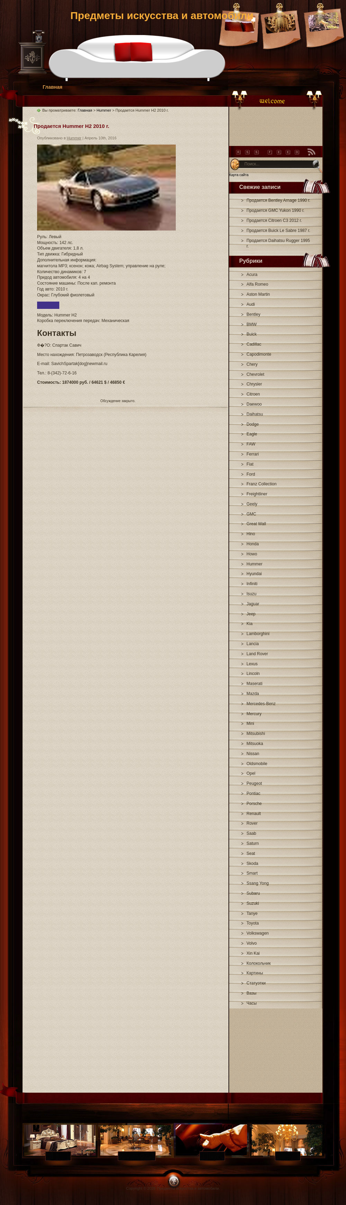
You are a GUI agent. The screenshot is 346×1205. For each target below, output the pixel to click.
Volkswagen (257, 933)
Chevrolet (255, 374)
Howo (251, 554)
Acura (251, 274)
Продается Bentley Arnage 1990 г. (278, 200)
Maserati (254, 683)
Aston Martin (258, 294)
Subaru (253, 893)
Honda (252, 543)
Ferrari (252, 454)
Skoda (252, 863)
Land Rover (257, 653)
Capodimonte (258, 354)
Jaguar (252, 603)
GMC (251, 514)
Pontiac (253, 793)
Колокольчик (258, 963)
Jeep (251, 614)
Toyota (252, 923)
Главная (52, 87)
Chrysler (254, 384)
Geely (251, 504)
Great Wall (256, 523)
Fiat (249, 464)
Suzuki (252, 903)
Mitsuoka (254, 743)
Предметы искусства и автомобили (161, 15)
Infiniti (251, 583)
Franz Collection (261, 484)
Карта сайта (239, 175)
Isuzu (251, 593)
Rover (252, 823)
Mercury (253, 713)
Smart (252, 873)
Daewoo (254, 404)
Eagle (251, 434)
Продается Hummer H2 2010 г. (71, 126)
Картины (254, 973)
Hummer (254, 564)
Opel (250, 773)
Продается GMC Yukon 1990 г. (275, 210)
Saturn (252, 843)
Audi (250, 304)
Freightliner (256, 494)
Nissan (252, 753)
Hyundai (254, 573)
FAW (251, 444)
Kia (249, 623)
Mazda (252, 693)
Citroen (253, 394)
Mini (250, 723)
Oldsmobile (256, 763)
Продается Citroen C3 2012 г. (274, 220)
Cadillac (253, 344)
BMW (251, 324)
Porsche (254, 803)
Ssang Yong (257, 883)
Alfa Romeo (257, 284)
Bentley (253, 314)
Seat (250, 853)
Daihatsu (254, 414)
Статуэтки (256, 983)
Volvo (251, 943)
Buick (251, 334)
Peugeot (254, 783)
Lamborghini (257, 633)
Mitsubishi (255, 733)
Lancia (252, 643)
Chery (252, 364)
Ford (250, 474)
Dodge (252, 424)
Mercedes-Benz (261, 703)
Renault (253, 813)
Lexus (252, 663)
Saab (251, 833)
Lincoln (253, 673)
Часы (251, 1003)
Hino (250, 533)
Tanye (252, 913)
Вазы (251, 993)
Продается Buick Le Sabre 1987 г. (278, 230)
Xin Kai (253, 953)
